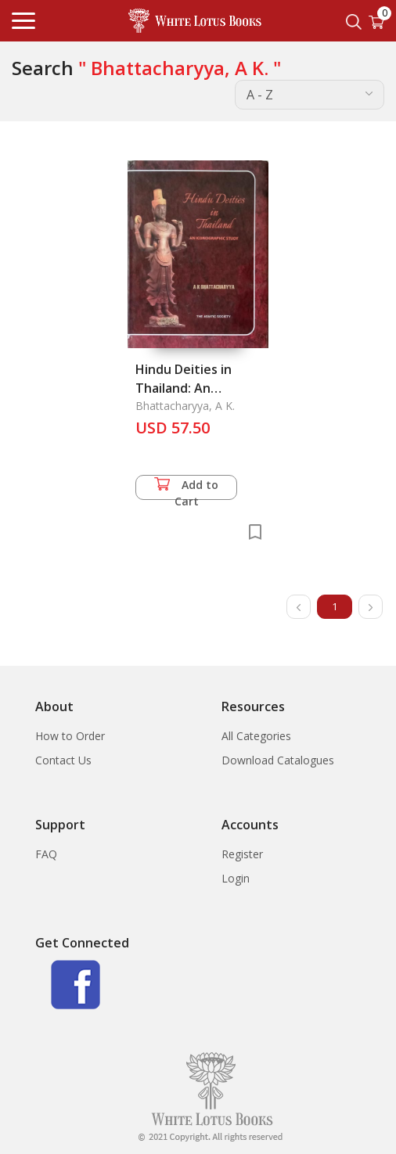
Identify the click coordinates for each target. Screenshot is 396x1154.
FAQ (46, 854)
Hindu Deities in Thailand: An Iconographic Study (194, 388)
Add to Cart (186, 488)
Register (242, 854)
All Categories (256, 735)
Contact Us (63, 760)
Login (235, 878)
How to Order (70, 735)
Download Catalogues (277, 760)
